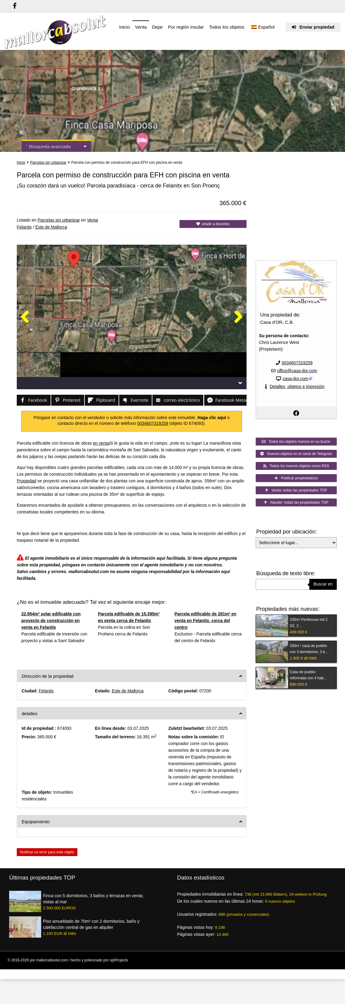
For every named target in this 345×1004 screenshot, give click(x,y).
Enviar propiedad (313, 27)
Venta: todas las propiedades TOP (296, 490)
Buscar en (323, 584)
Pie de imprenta (300, 971)
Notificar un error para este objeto (47, 852)
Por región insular (186, 27)
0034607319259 (152, 423)
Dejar (157, 27)
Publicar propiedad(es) (296, 478)
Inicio (124, 27)
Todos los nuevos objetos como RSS (296, 466)
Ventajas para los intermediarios (106, 971)
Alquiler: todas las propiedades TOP (296, 502)
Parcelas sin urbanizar (48, 162)
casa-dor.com (295, 378)
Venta (141, 27)
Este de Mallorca (51, 227)
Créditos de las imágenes (265, 971)
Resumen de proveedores (154, 971)
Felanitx (24, 227)
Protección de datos (227, 971)
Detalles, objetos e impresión (297, 386)
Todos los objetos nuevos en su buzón (296, 441)
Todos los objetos (226, 27)
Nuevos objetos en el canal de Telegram (296, 454)
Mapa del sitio (327, 971)
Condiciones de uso (193, 971)
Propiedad (26, 480)
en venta (101, 443)
